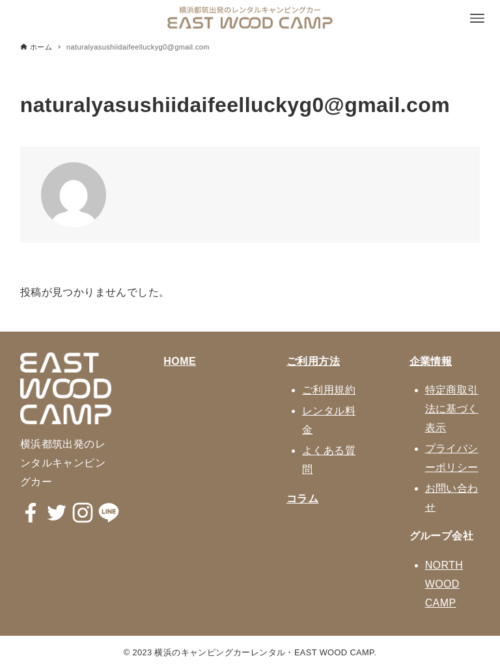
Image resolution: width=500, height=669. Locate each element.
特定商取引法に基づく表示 (452, 408)
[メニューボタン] (477, 18)
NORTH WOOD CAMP (444, 584)
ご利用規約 (328, 389)
